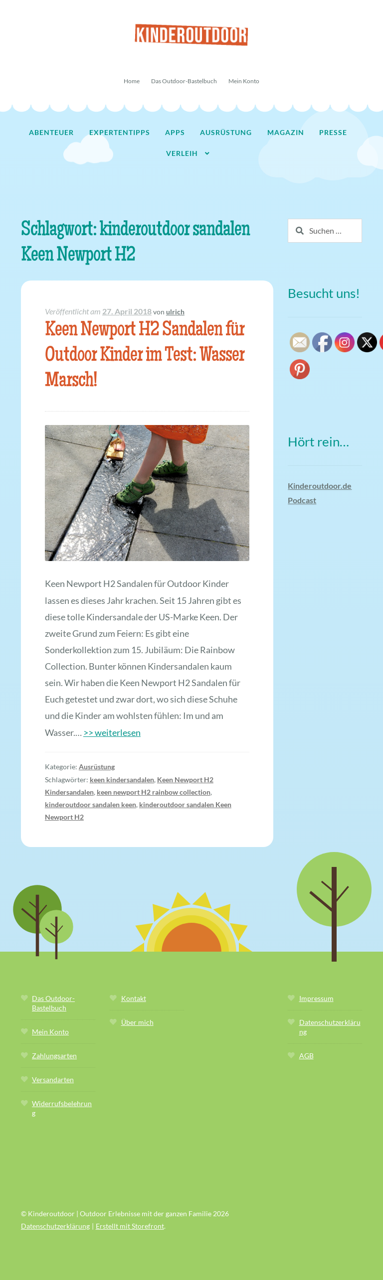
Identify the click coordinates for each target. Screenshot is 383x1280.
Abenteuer (51, 132)
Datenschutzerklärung (55, 1226)
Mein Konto (243, 81)
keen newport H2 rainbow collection (153, 792)
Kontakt (133, 998)
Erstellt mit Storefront (130, 1226)
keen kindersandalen (122, 779)
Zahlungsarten (54, 1055)
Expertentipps (119, 132)
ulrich (175, 311)
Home (132, 81)
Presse (333, 132)
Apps (175, 132)
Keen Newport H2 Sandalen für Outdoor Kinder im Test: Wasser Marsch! (144, 356)
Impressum (316, 998)
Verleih (182, 153)
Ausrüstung (226, 132)
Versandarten (53, 1079)
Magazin (285, 132)
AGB (306, 1055)
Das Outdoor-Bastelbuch (184, 81)
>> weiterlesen (112, 732)
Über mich (137, 1022)
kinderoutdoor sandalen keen (90, 804)
